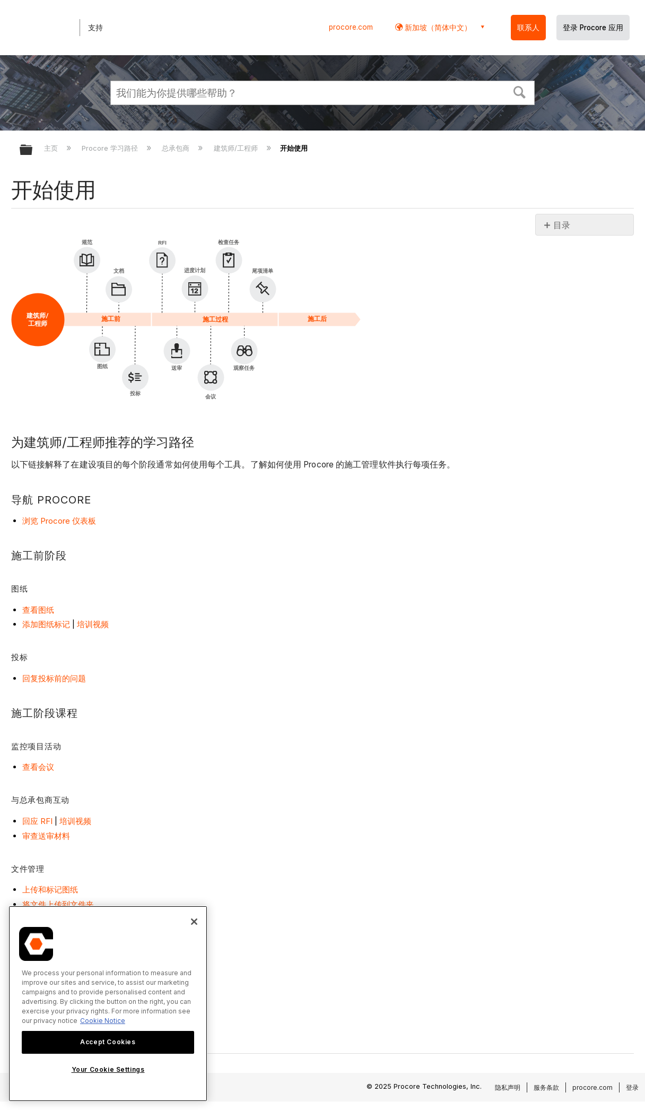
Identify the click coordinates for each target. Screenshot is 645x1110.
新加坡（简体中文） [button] (437, 27)
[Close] (194, 921)
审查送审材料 (46, 836)
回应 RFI (37, 821)
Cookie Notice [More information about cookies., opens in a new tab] (102, 1021)
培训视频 (93, 624)
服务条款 (546, 1087)
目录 (561, 225)
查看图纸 (38, 610)
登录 (632, 1087)
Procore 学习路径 (111, 148)
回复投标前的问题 (54, 678)
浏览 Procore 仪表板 (59, 521)
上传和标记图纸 (50, 889)
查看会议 (38, 767)
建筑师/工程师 (237, 148)
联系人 (528, 27)
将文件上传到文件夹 (58, 904)
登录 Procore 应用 (593, 27)
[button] (520, 91)
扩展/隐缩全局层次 (32, 150)
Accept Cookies (107, 1042)
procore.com (351, 27)
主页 (52, 148)
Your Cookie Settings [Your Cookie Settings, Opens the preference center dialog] (108, 1069)
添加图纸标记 (46, 624)
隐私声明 (507, 1087)
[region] (107, 1004)
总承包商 (176, 148)
